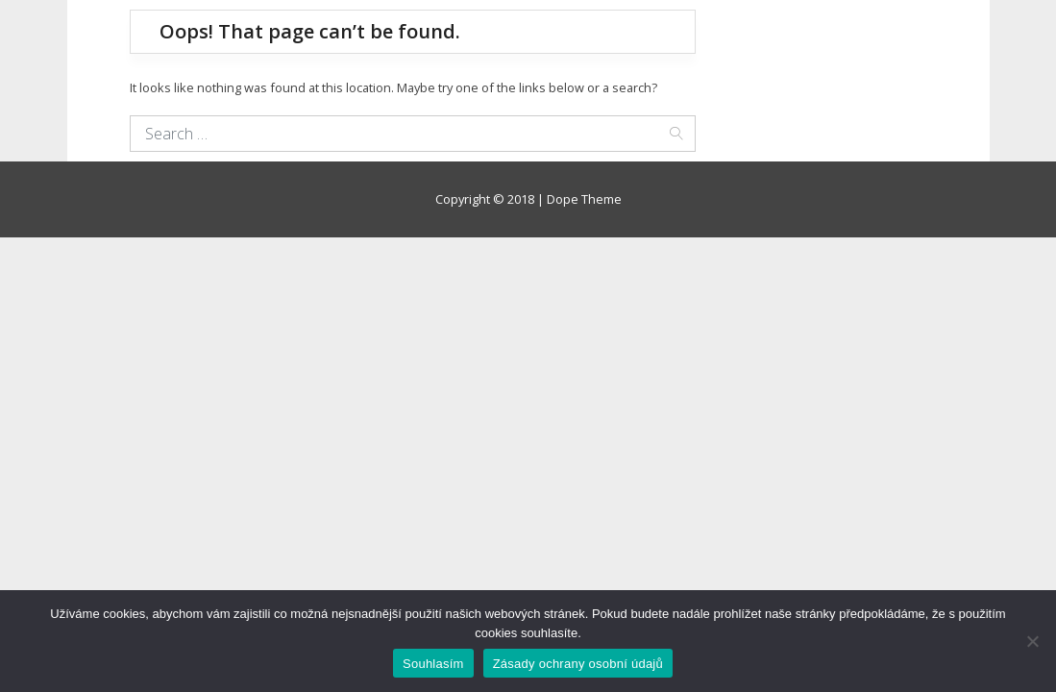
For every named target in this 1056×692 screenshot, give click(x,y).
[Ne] (1032, 641)
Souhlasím (433, 663)
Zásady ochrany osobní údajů (578, 663)
